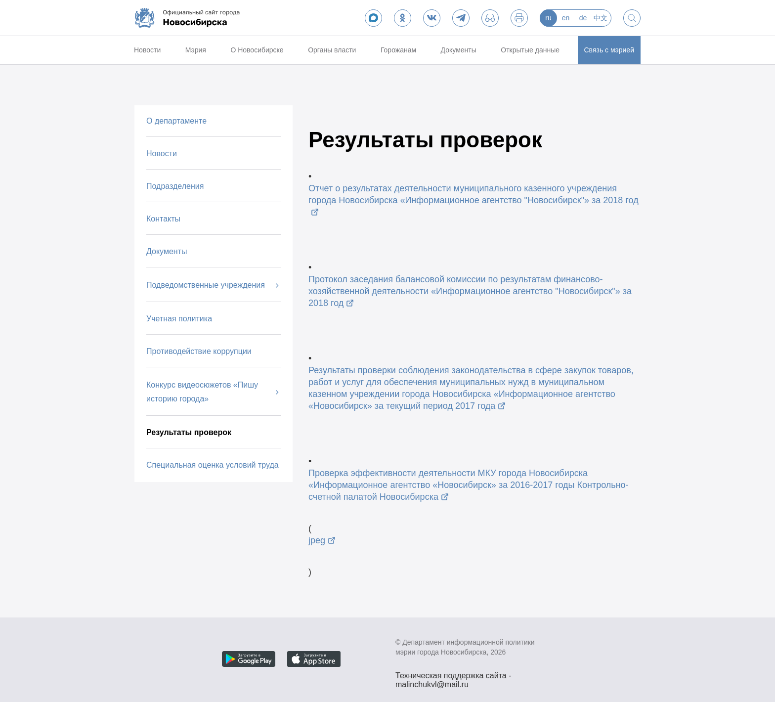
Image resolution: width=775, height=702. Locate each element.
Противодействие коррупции (199, 351)
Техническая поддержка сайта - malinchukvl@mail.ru (453, 676)
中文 (600, 18)
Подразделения (175, 186)
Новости (147, 50)
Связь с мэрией (609, 50)
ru (548, 18)
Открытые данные (530, 50)
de (583, 18)
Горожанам (398, 50)
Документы (458, 50)
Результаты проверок (188, 432)
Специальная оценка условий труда (212, 465)
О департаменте (176, 121)
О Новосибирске (256, 50)
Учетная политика (179, 318)
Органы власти (332, 50)
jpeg (316, 540)
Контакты (163, 219)
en (566, 18)
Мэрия (195, 50)
